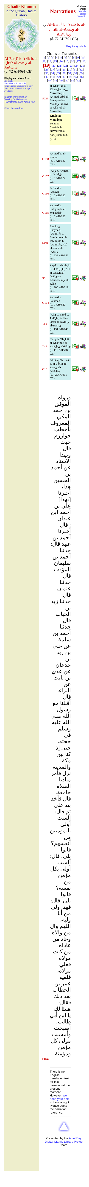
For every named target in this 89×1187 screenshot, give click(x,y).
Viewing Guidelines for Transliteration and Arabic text (19, 100)
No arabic (81, 16)
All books (8, 81)
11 (43, 61)
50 (66, 80)
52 (78, 80)
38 (75, 73)
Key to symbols (76, 46)
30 (69, 69)
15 (66, 61)
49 (61, 80)
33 (46, 73)
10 (82, 57)
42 (58, 76)
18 (83, 61)
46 (81, 76)
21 (59, 65)
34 (52, 73)
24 (76, 65)
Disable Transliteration (15, 97)
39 (81, 73)
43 (63, 76)
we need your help (60, 1097)
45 (75, 76)
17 (78, 61)
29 (63, 69)
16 (72, 61)
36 (63, 73)
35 (58, 73)
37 (69, 73)
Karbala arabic (82, 12)
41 (52, 76)
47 (49, 80)
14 (61, 61)
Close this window (13, 108)
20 (54, 65)
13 (55, 61)
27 (52, 69)
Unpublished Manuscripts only (18, 86)
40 (46, 76)
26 (46, 69)
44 (69, 76)
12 (49, 61)
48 (55, 80)
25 (82, 65)
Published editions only (15, 83)
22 (65, 65)
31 (75, 69)
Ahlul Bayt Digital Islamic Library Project (64, 1139)
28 (58, 69)
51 (72, 80)
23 (71, 65)
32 (81, 69)
